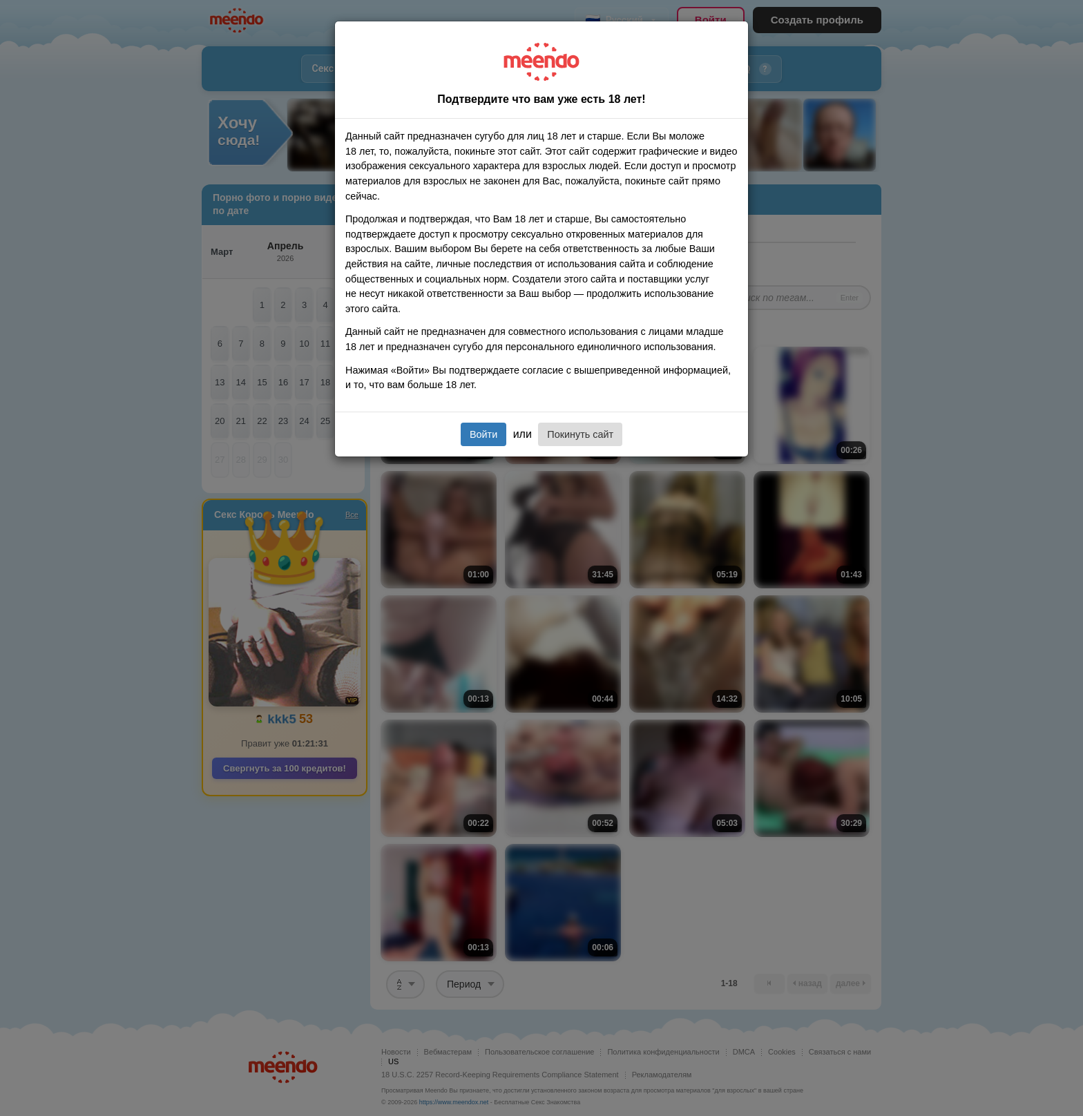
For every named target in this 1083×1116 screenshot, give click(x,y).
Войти (483, 434)
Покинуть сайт (580, 434)
